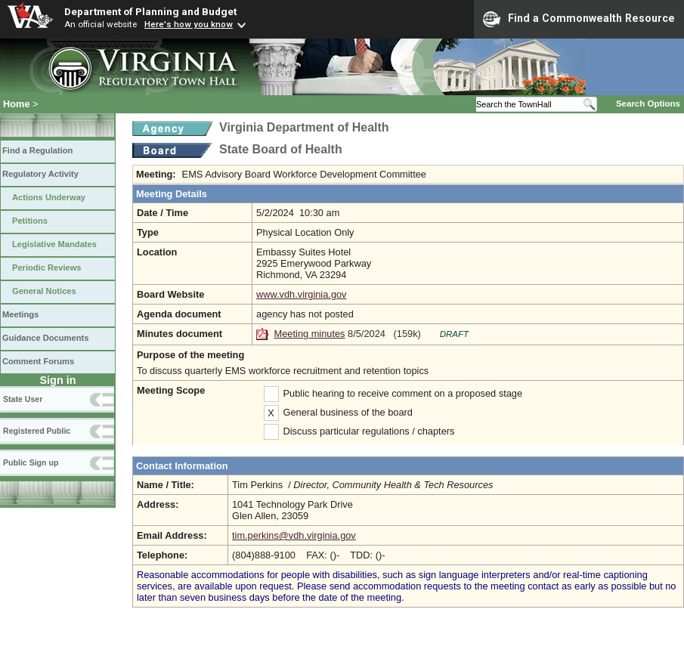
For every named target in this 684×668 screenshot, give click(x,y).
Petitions (30, 220)
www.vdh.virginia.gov (301, 294)
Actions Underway (48, 197)
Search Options (648, 103)
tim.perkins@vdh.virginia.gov (294, 535)
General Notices (44, 290)
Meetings (20, 314)
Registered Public (36, 430)
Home (16, 104)
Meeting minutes (309, 333)
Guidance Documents (45, 337)
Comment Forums (38, 361)
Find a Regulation (37, 150)
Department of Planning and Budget (150, 11)
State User (22, 399)
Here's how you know (188, 24)
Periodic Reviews (47, 267)
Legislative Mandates (54, 244)
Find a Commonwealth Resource (579, 18)
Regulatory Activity (40, 173)
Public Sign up (30, 462)
